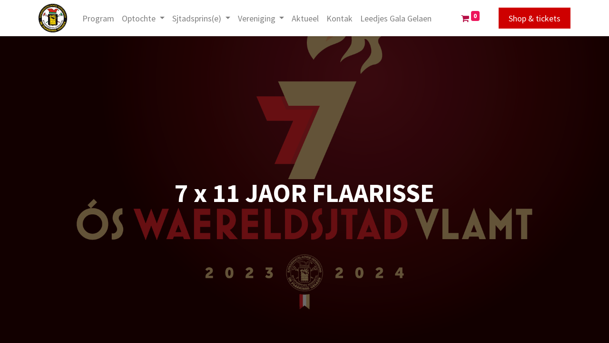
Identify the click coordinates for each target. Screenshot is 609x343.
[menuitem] (100, 18)
